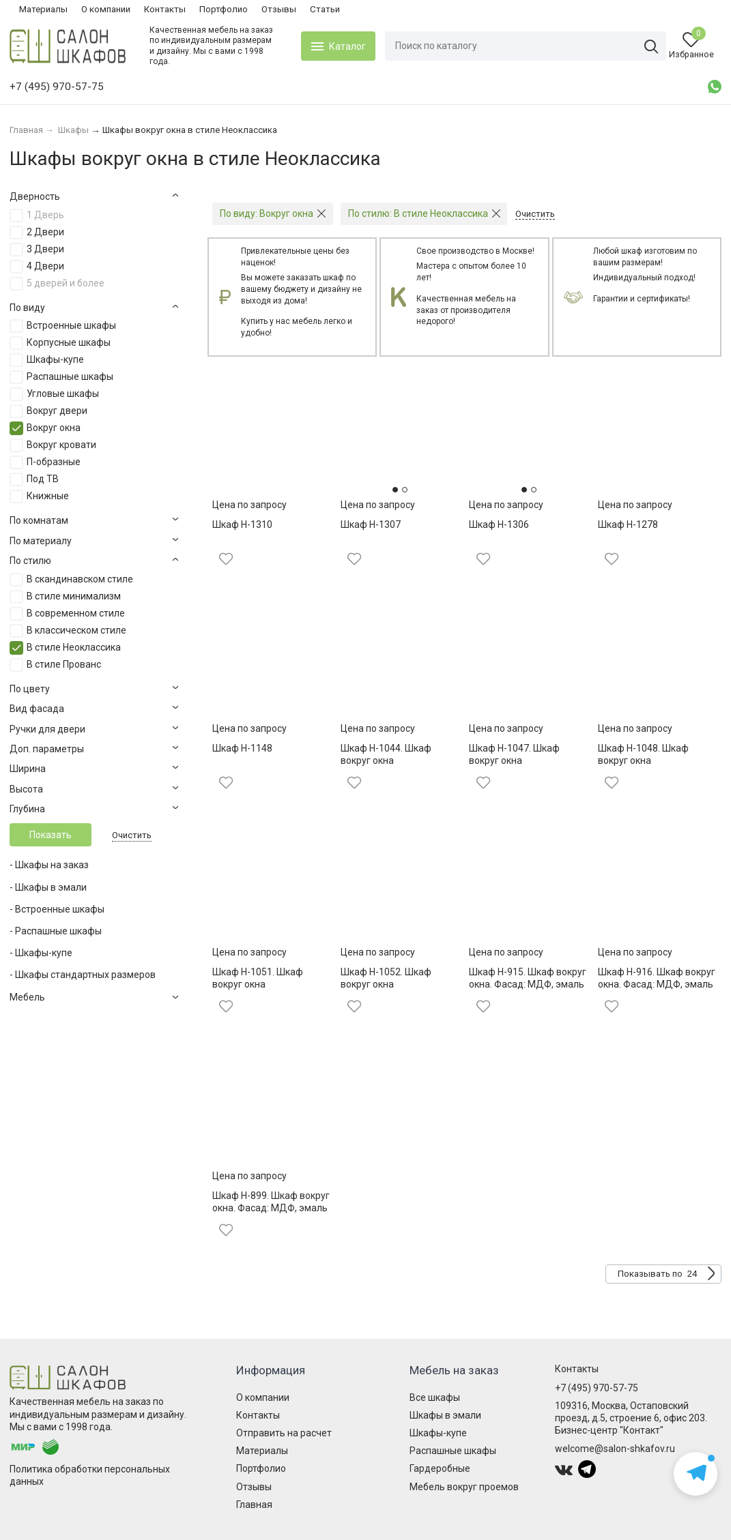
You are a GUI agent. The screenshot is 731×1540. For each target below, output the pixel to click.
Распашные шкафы (453, 1450)
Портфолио (223, 9)
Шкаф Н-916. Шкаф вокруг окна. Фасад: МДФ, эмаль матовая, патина (656, 984)
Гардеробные (440, 1468)
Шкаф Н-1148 (242, 748)
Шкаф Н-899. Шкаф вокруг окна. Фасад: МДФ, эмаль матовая (271, 1208)
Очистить (132, 835)
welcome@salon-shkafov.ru (615, 1448)
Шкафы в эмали (445, 1415)
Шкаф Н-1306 (499, 524)
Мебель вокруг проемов (464, 1486)
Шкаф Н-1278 (628, 524)
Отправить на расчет (284, 1432)
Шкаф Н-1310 (242, 524)
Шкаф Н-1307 (371, 524)
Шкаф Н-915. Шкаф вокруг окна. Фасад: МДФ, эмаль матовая (527, 984)
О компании (105, 9)
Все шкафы (435, 1397)
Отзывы (278, 9)
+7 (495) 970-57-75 (596, 1387)
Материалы (43, 9)
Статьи (325, 9)
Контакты (165, 9)
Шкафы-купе (438, 1432)
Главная (254, 1504)
